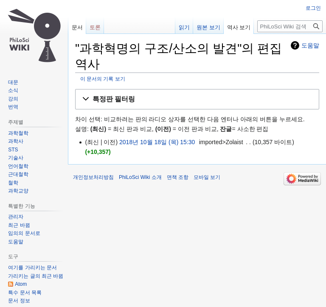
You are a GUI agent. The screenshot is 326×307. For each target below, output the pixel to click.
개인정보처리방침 (93, 177)
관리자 (15, 217)
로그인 (313, 8)
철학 (13, 183)
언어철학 (18, 166)
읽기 (184, 27)
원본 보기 (208, 27)
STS (13, 150)
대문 (13, 82)
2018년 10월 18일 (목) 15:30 (157, 142)
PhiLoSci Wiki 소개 (140, 177)
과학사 (15, 141)
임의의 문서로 (24, 233)
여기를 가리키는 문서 (32, 268)
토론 (95, 27)
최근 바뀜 (19, 225)
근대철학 (18, 174)
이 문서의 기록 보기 (102, 78)
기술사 (15, 158)
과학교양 (18, 191)
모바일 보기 (207, 177)
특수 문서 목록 (25, 293)
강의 (13, 99)
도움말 (310, 45)
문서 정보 (19, 301)
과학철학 (18, 133)
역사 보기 (239, 27)
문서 (77, 27)
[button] (197, 99)
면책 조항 (177, 177)
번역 (13, 107)
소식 (13, 90)
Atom (21, 284)
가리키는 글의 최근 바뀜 (35, 276)
